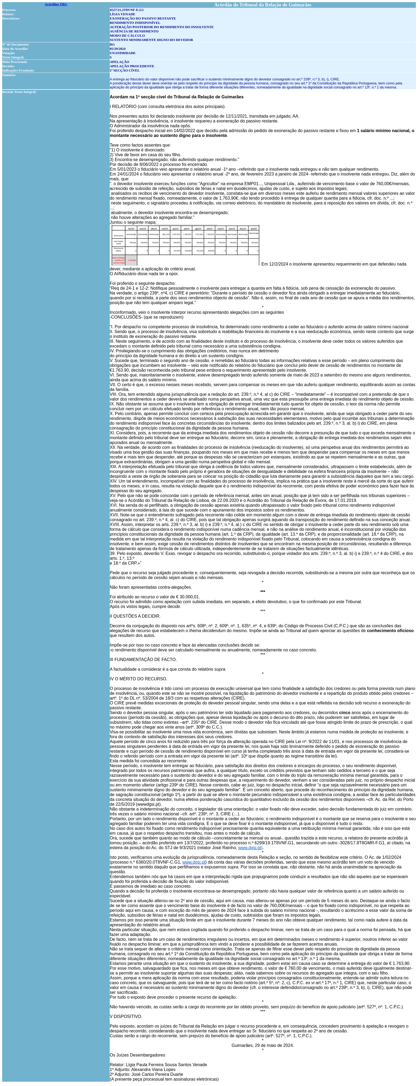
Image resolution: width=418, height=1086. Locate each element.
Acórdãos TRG (56, 4)
